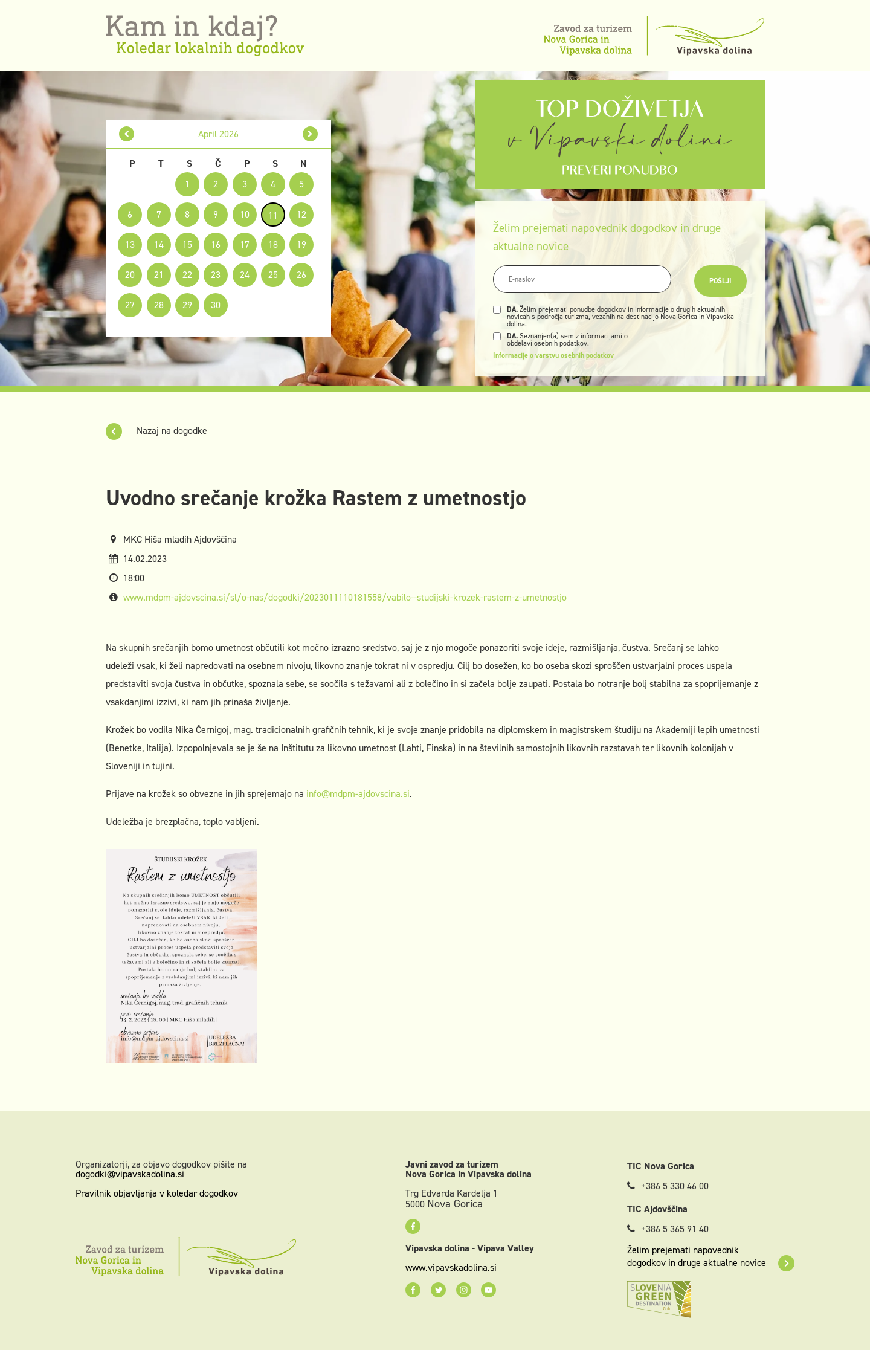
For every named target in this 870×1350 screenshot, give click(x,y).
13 (130, 244)
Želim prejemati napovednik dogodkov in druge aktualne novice (710, 1256)
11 (273, 215)
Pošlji (720, 281)
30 (216, 305)
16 (216, 244)
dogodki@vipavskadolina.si (130, 1174)
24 (245, 274)
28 (159, 305)
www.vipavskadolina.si (451, 1268)
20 (130, 274)
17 (245, 244)
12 (301, 214)
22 (187, 274)
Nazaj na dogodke (156, 430)
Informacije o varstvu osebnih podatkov (553, 355)
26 (301, 274)
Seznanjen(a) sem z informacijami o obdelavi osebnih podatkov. (567, 339)
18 (273, 244)
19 (301, 244)
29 (187, 305)
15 (187, 244)
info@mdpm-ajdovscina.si (358, 793)
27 (130, 305)
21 (159, 274)
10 (245, 214)
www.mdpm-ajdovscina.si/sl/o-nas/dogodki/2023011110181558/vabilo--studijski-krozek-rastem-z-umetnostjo (345, 597)
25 (273, 274)
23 (216, 274)
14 (159, 244)
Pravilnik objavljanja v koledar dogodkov (157, 1193)
